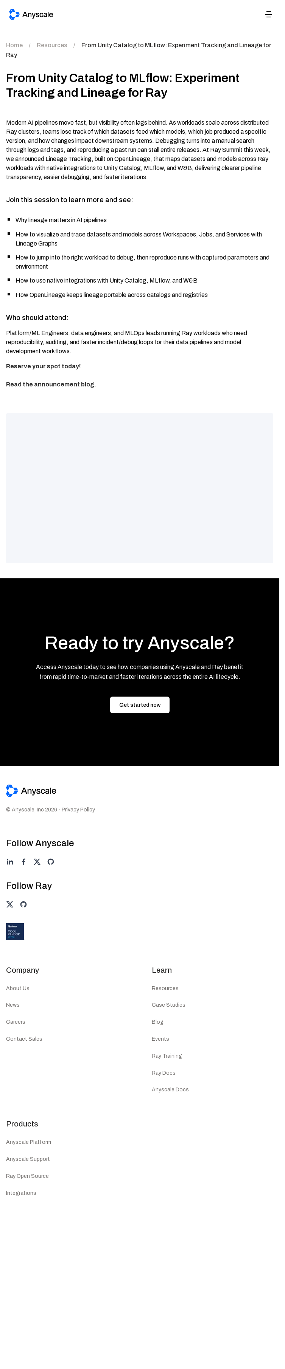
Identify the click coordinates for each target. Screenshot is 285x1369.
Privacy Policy (78, 810)
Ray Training (167, 1056)
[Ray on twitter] (10, 904)
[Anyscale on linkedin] (10, 861)
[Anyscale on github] (51, 861)
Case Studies (168, 1005)
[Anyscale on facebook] (23, 861)
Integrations (21, 1193)
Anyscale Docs (170, 1089)
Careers (15, 1022)
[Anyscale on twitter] (37, 861)
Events (160, 1039)
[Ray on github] (23, 904)
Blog (158, 1022)
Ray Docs (164, 1073)
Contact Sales (24, 1039)
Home (14, 45)
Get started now (139, 705)
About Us (18, 988)
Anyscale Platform (28, 1142)
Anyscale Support (28, 1159)
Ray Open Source (27, 1176)
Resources (52, 45)
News (13, 1005)
